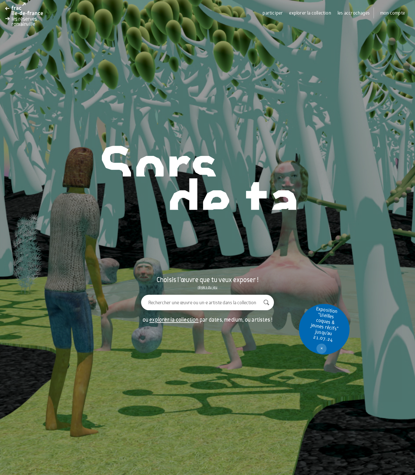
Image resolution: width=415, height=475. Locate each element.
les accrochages (354, 13)
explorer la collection (310, 13)
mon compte (392, 13)
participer (273, 13)
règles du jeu (208, 287)
